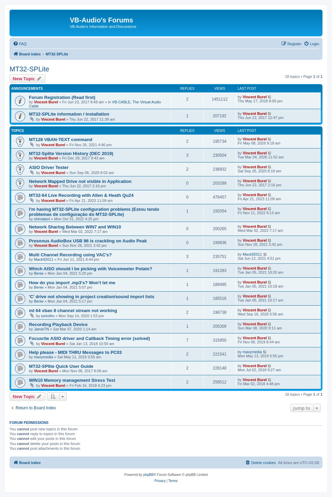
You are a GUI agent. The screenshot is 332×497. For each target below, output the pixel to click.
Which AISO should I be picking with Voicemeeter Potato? (90, 268)
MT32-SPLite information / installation (69, 114)
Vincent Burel (46, 102)
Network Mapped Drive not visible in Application (80, 181)
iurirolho (47, 316)
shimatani (42, 219)
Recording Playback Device (58, 324)
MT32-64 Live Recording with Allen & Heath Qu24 (81, 195)
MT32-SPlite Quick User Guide (61, 366)
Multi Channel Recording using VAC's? (70, 254)
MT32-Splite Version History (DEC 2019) (71, 153)
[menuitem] (20, 44)
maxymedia (43, 357)
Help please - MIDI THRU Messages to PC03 (75, 352)
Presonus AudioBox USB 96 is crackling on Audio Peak (88, 240)
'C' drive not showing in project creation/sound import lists (91, 296)
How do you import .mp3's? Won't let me (72, 282)
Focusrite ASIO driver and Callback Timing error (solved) (89, 338)
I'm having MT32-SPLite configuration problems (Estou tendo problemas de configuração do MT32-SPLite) (94, 212)
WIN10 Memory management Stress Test (72, 380)
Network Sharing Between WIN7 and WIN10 (75, 226)
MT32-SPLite (29, 69)
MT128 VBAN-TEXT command (60, 139)
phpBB (148, 475)
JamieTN (41, 329)
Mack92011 (43, 259)
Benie (39, 273)
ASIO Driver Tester (48, 167)
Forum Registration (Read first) (62, 97)
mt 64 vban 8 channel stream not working (73, 310)
